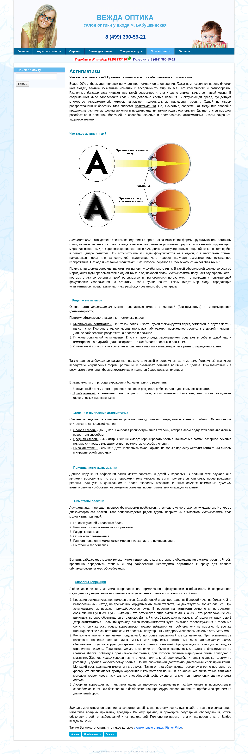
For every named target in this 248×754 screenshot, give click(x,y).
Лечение (110, 734)
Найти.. (22, 83)
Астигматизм (84, 71)
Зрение (75, 734)
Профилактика (92, 734)
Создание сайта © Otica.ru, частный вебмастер (118, 751)
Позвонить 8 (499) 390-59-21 (154, 59)
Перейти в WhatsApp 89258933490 (101, 59)
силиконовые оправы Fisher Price (158, 727)
